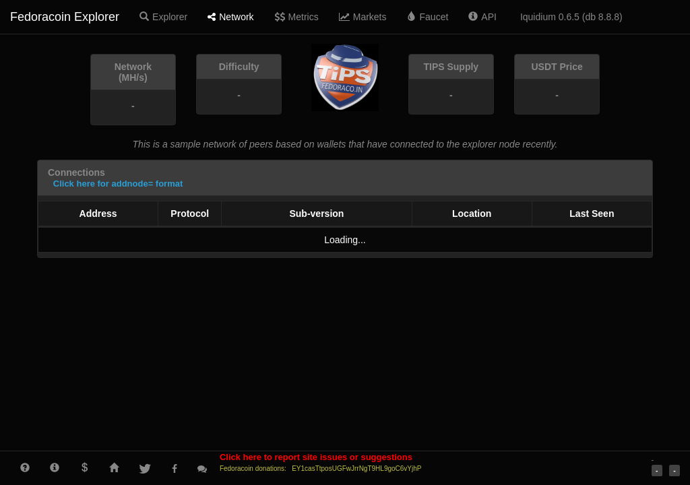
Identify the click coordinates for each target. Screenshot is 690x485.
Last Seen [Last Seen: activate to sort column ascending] (591, 213)
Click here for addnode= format (118, 184)
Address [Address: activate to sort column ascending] (98, 213)
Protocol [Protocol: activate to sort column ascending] (189, 213)
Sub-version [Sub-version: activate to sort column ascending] (316, 213)
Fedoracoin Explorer (64, 17)
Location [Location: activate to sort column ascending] (471, 213)
